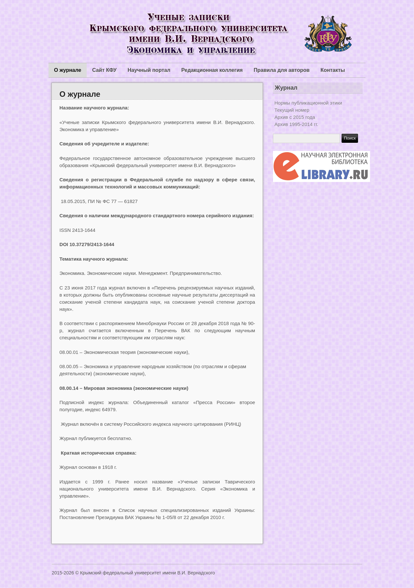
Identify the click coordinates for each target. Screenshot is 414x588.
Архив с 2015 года (295, 117)
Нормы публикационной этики (308, 103)
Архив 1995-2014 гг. (296, 124)
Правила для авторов (282, 70)
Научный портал (148, 70)
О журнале (67, 70)
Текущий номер (292, 110)
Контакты (333, 70)
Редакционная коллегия (212, 70)
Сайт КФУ (104, 70)
